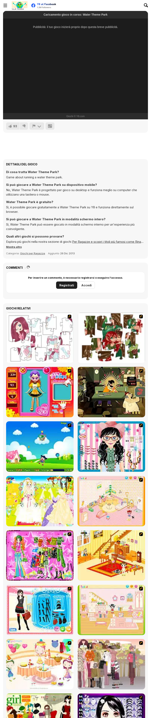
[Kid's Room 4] (111, 501)
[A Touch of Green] (40, 555)
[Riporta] (36, 126)
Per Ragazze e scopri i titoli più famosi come (103, 242)
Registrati (66, 285)
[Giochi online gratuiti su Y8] (19, 5)
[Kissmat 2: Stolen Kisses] (111, 392)
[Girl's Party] (40, 664)
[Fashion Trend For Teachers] (111, 664)
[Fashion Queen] (40, 610)
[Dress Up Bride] (40, 501)
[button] (14, 247)
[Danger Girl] (40, 446)
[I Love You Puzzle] (111, 337)
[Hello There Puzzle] (40, 337)
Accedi (86, 285)
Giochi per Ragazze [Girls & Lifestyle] (32, 253)
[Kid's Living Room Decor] (111, 555)
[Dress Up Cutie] (111, 446)
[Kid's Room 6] (111, 610)
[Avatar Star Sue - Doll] (40, 392)
